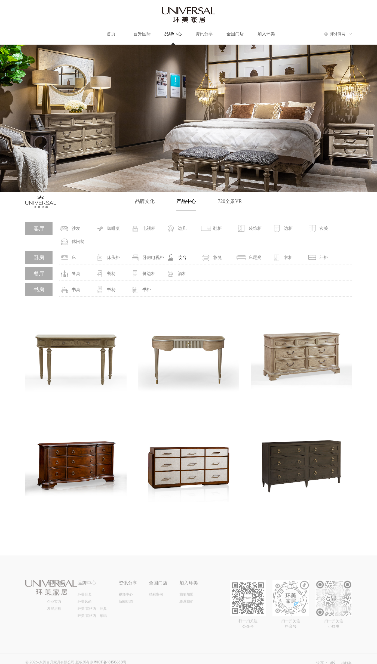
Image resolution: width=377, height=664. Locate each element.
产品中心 (186, 201)
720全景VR (230, 201)
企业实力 (54, 608)
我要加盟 (186, 601)
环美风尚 (85, 608)
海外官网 (337, 34)
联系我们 (186, 608)
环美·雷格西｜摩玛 (92, 622)
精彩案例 (156, 601)
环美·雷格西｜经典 (92, 615)
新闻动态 (126, 608)
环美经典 (85, 601)
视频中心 (126, 601)
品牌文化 (145, 201)
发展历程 (54, 615)
